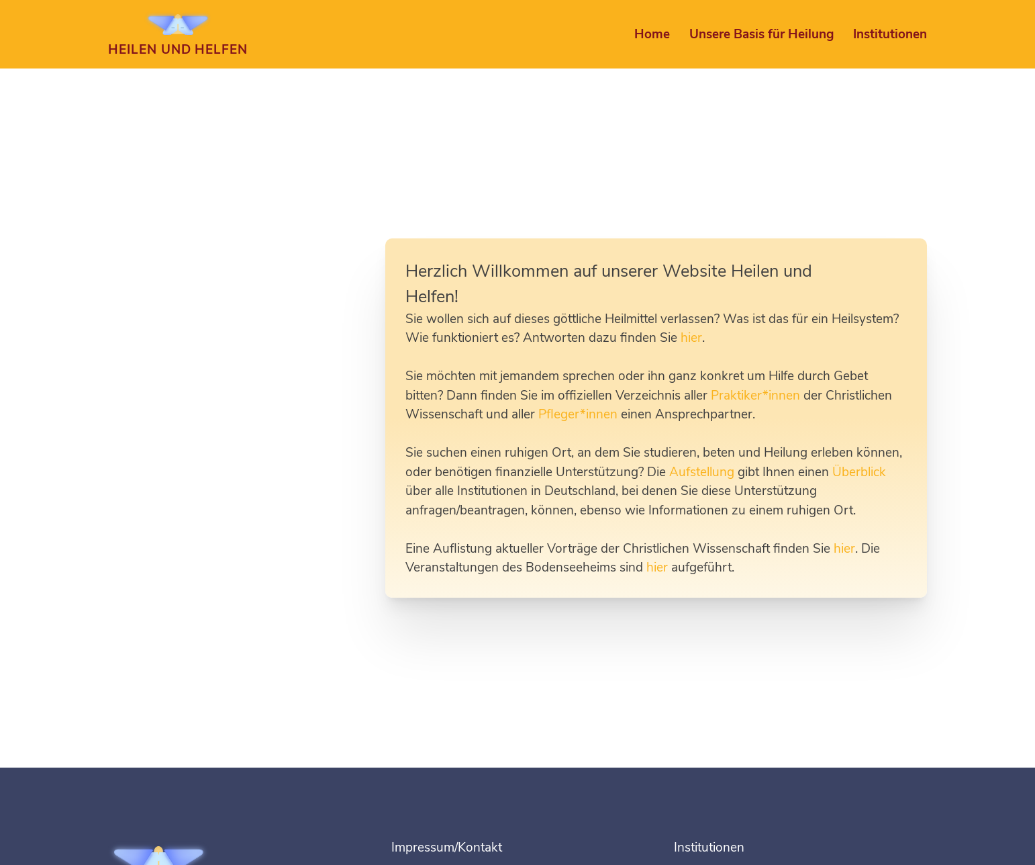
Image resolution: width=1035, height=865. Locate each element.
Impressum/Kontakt (446, 847)
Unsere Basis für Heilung (761, 34)
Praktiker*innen (755, 395)
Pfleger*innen (578, 414)
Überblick (859, 472)
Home (652, 34)
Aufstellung (701, 472)
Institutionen (890, 34)
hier (691, 338)
